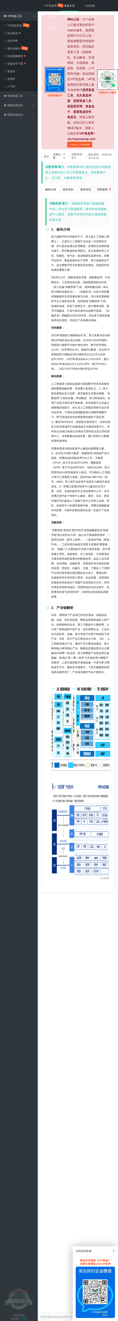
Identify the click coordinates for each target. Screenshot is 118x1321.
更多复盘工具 (19, 96)
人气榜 (9, 86)
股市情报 (69, 16)
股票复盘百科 (19, 105)
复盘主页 (69, 5)
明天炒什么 (89, 16)
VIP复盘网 (52, 5)
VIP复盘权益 (17, 25)
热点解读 (12, 33)
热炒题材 (51, 16)
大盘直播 (89, 5)
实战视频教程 (15, 56)
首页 (64, 156)
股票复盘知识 (19, 114)
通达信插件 (16, 48)
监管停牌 (11, 40)
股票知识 (73, 28)
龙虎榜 (9, 78)
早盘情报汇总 (52, 28)
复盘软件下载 (15, 63)
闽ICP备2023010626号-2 (55, 1316)
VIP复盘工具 (19, 16)
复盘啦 (9, 71)
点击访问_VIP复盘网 (79, 144)
